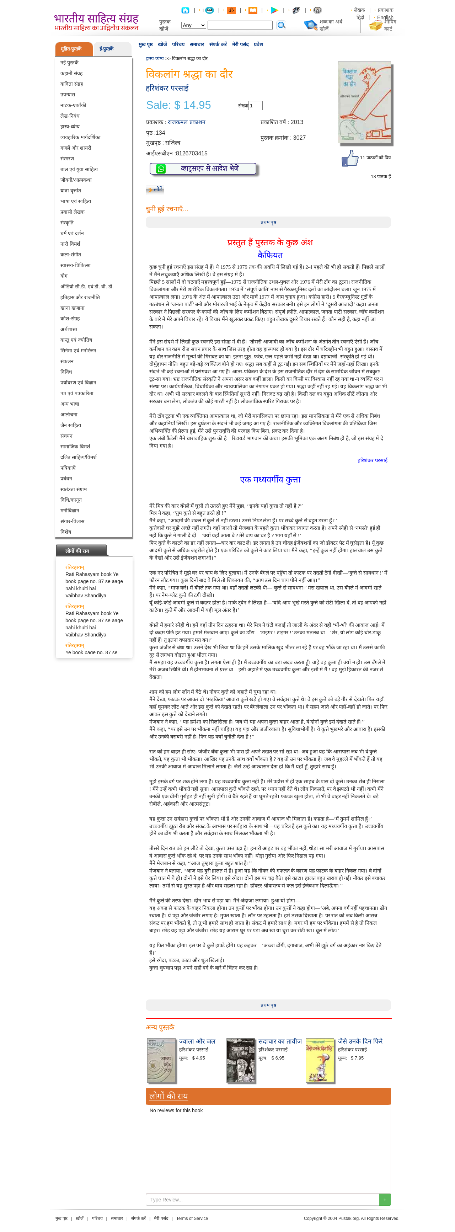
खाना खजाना (72, 308)
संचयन (66, 436)
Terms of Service (192, 1218)
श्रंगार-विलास (72, 521)
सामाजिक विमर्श (75, 446)
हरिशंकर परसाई (167, 88)
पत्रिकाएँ (68, 468)
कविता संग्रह (71, 84)
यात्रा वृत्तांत (70, 190)
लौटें (158, 189)
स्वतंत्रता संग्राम (73, 489)
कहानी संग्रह (71, 73)
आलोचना (68, 414)
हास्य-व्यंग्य (70, 126)
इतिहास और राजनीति (80, 297)
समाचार (197, 44)
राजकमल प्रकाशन (186, 122)
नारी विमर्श (70, 244)
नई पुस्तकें (69, 62)
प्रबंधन (66, 478)
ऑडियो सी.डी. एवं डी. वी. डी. (87, 286)
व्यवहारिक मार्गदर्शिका (80, 137)
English (385, 17)
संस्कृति (67, 222)
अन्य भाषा (69, 404)
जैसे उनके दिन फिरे (360, 1041)
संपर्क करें (218, 44)
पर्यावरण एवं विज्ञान (78, 382)
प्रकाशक (386, 10)
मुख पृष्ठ (145, 44)
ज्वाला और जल (197, 1041)
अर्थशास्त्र (68, 329)
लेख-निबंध (70, 116)
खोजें (162, 44)
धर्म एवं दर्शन (72, 233)
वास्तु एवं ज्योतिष (76, 340)
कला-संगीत (70, 254)
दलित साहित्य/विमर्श (78, 457)
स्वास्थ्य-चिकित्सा (75, 265)
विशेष (65, 532)
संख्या (243, 105)
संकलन (67, 361)
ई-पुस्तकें (106, 49)
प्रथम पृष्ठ (269, 222)
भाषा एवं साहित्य (75, 201)
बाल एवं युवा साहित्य (79, 169)
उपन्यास (67, 94)
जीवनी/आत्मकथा (76, 180)
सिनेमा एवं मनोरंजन (78, 350)
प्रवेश (258, 44)
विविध (66, 372)
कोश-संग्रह (70, 318)
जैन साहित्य (70, 425)
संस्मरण (67, 158)
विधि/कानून (71, 500)
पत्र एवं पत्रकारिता (76, 393)
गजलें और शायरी (75, 148)
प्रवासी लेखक (72, 212)
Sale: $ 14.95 (178, 105)
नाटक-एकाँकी (73, 105)
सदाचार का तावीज (280, 1041)
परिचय (178, 44)
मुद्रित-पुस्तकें (71, 49)
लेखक (359, 10)
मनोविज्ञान (69, 510)
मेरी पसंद (240, 44)
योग (64, 276)
